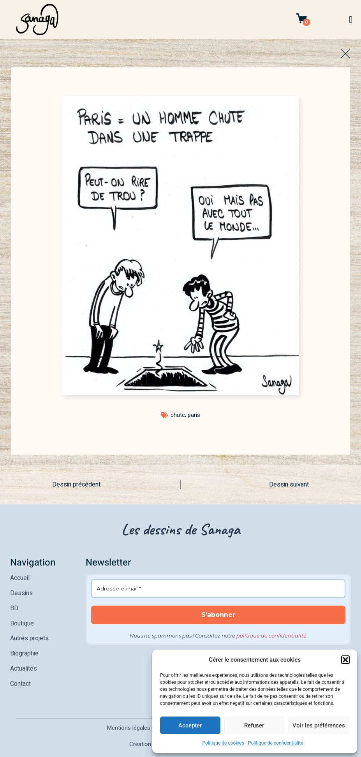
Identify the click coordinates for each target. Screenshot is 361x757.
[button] (345, 660)
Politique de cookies (223, 743)
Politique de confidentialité (275, 743)
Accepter (190, 725)
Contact (20, 676)
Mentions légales (128, 719)
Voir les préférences (318, 725)
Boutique (22, 620)
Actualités (23, 662)
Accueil (20, 577)
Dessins (21, 591)
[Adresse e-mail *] (218, 588)
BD (14, 605)
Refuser (254, 725)
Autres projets (29, 634)
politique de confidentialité (271, 635)
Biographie (24, 648)
